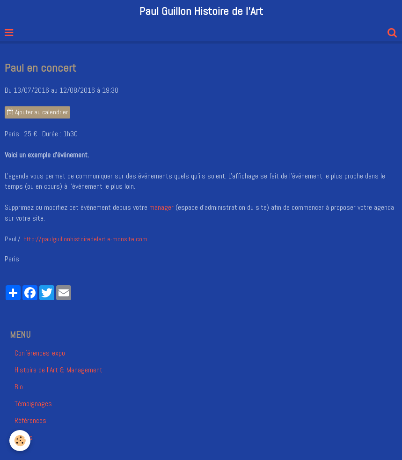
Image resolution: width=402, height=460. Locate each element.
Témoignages (33, 403)
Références (30, 420)
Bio (19, 387)
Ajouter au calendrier (37, 112)
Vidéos (24, 437)
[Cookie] (19, 440)
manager (161, 207)
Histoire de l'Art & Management (58, 370)
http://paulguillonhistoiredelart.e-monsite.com (85, 239)
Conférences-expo (40, 353)
